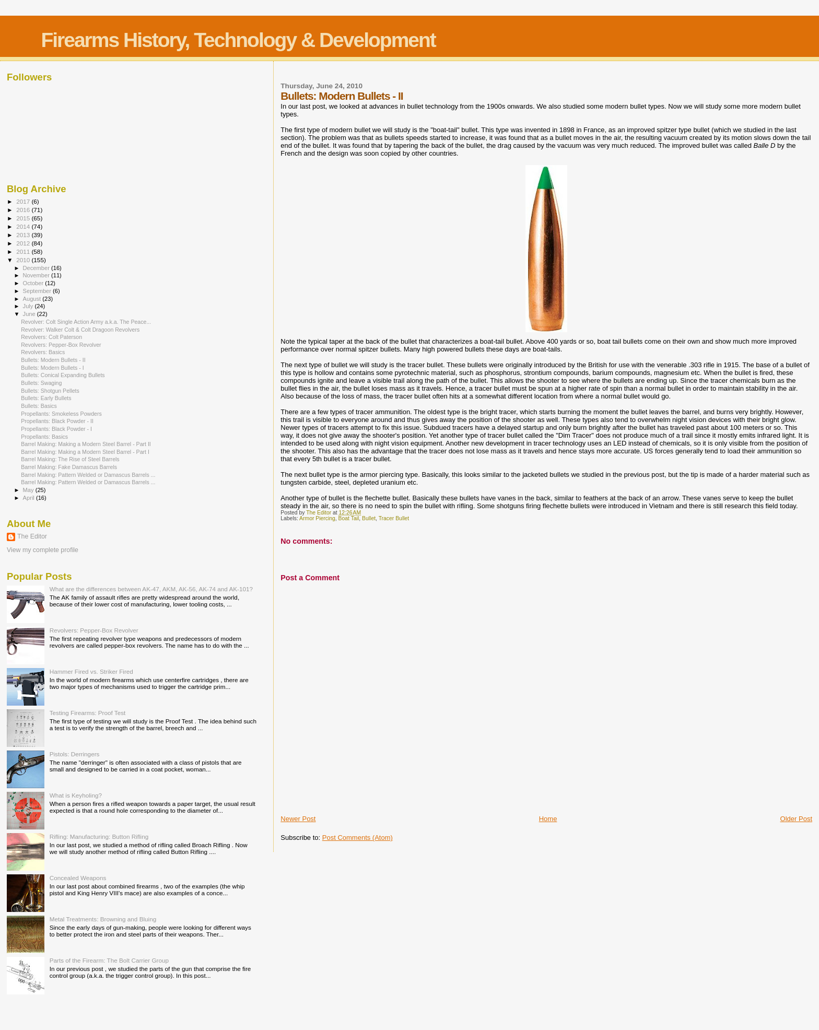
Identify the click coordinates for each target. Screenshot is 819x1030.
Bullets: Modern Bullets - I (52, 368)
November (37, 275)
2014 (23, 226)
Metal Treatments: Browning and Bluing (103, 919)
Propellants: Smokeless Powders (61, 414)
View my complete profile (42, 550)
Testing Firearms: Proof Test (88, 712)
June (30, 314)
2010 (23, 259)
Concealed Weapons (78, 877)
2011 (23, 251)
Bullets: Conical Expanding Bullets (63, 375)
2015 (23, 218)
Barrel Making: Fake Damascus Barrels (69, 467)
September (38, 291)
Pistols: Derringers (75, 754)
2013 (23, 234)
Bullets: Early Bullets (46, 398)
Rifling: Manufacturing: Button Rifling (99, 836)
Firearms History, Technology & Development (238, 40)
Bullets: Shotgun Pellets (50, 391)
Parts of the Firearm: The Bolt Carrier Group (109, 960)
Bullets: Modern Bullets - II (53, 360)
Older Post (796, 819)
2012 (23, 243)
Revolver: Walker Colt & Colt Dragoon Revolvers (80, 329)
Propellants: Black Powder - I (56, 429)
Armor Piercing (317, 518)
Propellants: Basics (44, 437)
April (29, 498)
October (34, 283)
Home (548, 819)
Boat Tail (348, 518)
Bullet (369, 518)
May (29, 490)
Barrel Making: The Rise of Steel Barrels (70, 459)
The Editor (32, 536)
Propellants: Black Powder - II (57, 421)
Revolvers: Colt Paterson (51, 337)
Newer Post (297, 819)
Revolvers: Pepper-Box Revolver (61, 345)
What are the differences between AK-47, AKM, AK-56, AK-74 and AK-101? (151, 589)
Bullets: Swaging (41, 383)
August (33, 299)
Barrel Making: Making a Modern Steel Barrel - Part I (85, 452)
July (29, 306)
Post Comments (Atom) (357, 837)
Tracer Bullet (394, 518)
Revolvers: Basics (43, 352)
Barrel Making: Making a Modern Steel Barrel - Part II (86, 444)
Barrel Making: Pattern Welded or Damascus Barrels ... (88, 475)
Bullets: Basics (39, 406)
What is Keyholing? (76, 795)
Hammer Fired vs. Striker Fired (91, 671)
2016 (23, 209)
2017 (23, 201)
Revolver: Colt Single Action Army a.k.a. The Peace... (86, 322)
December (37, 268)
